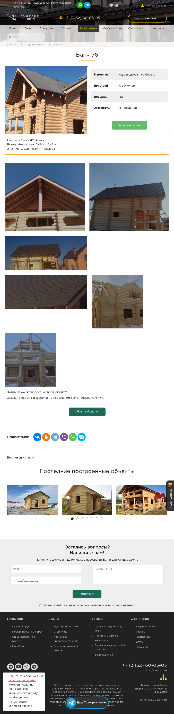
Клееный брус (21, 627)
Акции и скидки (145, 627)
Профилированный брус (27, 632)
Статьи (140, 642)
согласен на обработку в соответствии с (89, 605)
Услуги (66, 28)
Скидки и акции (112, 28)
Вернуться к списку (20, 457)
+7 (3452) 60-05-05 (82, 18)
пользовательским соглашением (120, 605)
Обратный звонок (87, 411)
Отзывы (140, 632)
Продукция (46, 28)
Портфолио (143, 637)
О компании (135, 28)
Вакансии (142, 647)
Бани (28, 28)
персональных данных (77, 605)
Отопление (60, 632)
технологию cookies (22, 680)
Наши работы (88, 28)
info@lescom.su (156, 670)
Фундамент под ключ (66, 627)
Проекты (96, 619)
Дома (12, 28)
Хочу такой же (129, 125)
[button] (72, 519)
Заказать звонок (145, 18)
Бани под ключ (104, 655)
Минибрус (18, 646)
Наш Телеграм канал (92, 702)
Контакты (158, 28)
